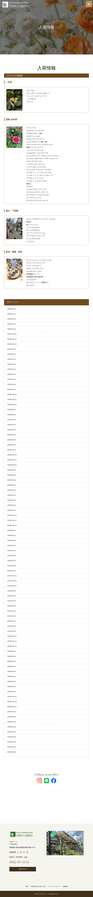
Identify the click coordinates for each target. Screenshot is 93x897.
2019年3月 (10, 742)
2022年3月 (10, 560)
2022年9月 (10, 530)
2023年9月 (10, 470)
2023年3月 (10, 500)
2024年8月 (10, 414)
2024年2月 (10, 445)
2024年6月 (10, 424)
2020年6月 (10, 666)
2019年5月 (10, 732)
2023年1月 (10, 510)
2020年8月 (10, 656)
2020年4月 (10, 676)
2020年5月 (10, 671)
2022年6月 (10, 545)
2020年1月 (10, 691)
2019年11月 (10, 701)
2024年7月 (10, 419)
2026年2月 (10, 324)
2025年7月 (10, 359)
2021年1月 (10, 631)
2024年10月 (10, 404)
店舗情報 (65, 886)
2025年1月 (10, 389)
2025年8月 (10, 354)
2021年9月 (10, 591)
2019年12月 (10, 696)
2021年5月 (10, 611)
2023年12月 (10, 455)
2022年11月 (10, 520)
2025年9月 (10, 349)
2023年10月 (10, 465)
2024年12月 (10, 394)
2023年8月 (10, 475)
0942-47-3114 (19, 862)
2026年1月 (10, 329)
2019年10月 (10, 706)
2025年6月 (10, 364)
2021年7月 (10, 601)
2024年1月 (10, 450)
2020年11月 (10, 641)
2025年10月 (10, 344)
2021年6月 (10, 606)
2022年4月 (10, 555)
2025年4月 (10, 374)
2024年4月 (10, 435)
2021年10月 (10, 586)
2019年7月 (10, 722)
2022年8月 (10, 535)
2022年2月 (10, 565)
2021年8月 (10, 596)
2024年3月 (10, 440)
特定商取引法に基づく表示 (38, 886)
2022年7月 (10, 540)
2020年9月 (10, 651)
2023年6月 (10, 485)
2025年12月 (10, 334)
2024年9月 (10, 409)
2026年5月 (10, 309)
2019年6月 (10, 727)
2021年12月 (10, 576)
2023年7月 (10, 480)
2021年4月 (10, 616)
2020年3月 (10, 681)
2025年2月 (10, 384)
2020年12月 (10, 636)
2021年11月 (10, 581)
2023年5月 (10, 490)
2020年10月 (10, 646)
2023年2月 (10, 505)
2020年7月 (10, 661)
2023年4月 (10, 495)
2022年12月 (10, 515)
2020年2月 (10, 686)
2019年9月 (10, 712)
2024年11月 (10, 399)
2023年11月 (10, 460)
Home (27, 886)
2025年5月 (10, 369)
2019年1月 (10, 752)
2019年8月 (10, 717)
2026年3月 (10, 319)
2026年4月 (10, 314)
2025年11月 (10, 339)
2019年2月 (10, 747)
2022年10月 (10, 525)
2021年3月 (10, 621)
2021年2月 (10, 626)
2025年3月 (10, 379)
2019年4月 (10, 737)
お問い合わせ (22, 869)
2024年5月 (10, 430)
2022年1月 (10, 571)
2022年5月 (10, 550)
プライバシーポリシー (54, 886)
